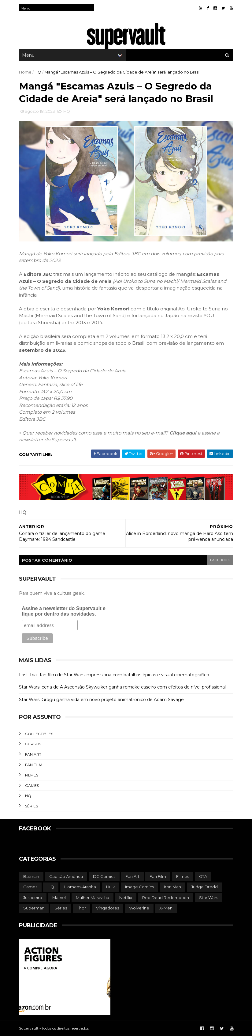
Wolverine (139, 907)
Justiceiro (32, 897)
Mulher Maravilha (92, 897)
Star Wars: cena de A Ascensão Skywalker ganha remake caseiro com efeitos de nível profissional (122, 687)
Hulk (110, 886)
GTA (203, 876)
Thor (81, 907)
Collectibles (39, 733)
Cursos (33, 744)
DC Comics (104, 876)
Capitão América (66, 876)
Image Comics (139, 886)
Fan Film (33, 764)
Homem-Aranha (80, 886)
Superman (33, 907)
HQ (38, 72)
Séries (31, 806)
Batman (31, 876)
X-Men (165, 907)
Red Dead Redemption (165, 897)
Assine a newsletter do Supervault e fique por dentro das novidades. (64, 611)
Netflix (125, 897)
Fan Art (33, 754)
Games (32, 785)
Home (25, 72)
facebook (220, 560)
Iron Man (172, 886)
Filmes (31, 775)
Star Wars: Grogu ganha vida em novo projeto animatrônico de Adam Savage (101, 699)
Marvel (59, 897)
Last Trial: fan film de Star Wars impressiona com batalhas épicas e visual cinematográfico (114, 674)
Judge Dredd (204, 886)
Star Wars (208, 897)
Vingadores (107, 907)
